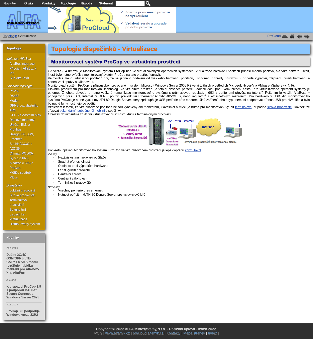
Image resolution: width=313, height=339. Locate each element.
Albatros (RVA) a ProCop (21, 165)
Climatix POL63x (21, 153)
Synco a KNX (19, 158)
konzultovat (193, 150)
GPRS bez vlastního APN (24, 108)
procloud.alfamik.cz (148, 333)
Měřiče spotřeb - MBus (21, 175)
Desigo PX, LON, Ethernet (22, 137)
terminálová (243, 107)
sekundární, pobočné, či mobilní (83, 110)
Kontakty (173, 333)
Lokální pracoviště (22, 190)
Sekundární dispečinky (18, 212)
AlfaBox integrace (22, 63)
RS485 (14, 96)
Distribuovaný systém (25, 224)
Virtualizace (18, 219)
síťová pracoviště (279, 107)
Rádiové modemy (22, 120)
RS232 (14, 91)
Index (212, 333)
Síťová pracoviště (22, 195)
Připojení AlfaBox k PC (23, 71)
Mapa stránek (194, 333)
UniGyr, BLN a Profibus (20, 127)
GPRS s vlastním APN (25, 115)
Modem (15, 100)
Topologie (10, 36)
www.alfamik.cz (117, 333)
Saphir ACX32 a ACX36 (21, 146)
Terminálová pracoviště (18, 202)
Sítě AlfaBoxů (19, 78)
